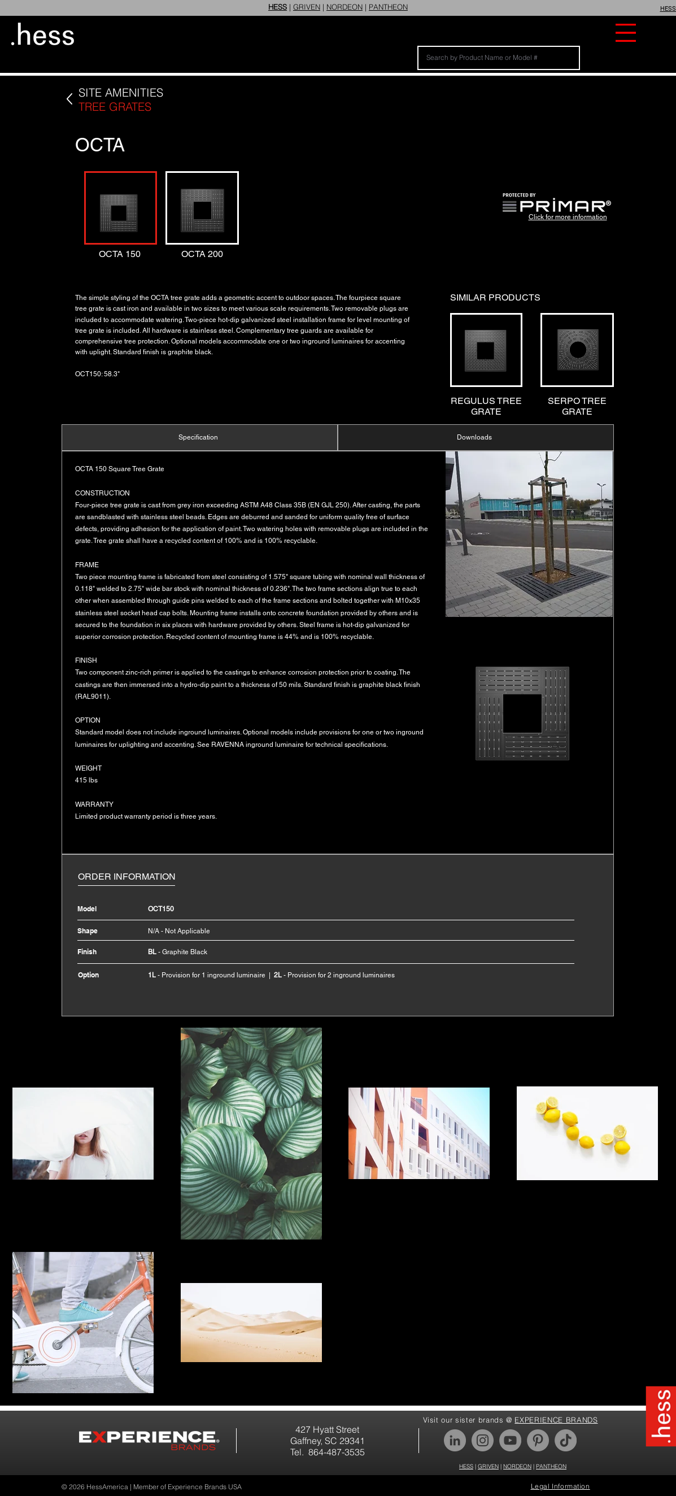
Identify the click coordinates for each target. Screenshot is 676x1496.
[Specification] (200, 437)
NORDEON (344, 6)
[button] (626, 33)
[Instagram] (483, 1440)
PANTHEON (388, 6)
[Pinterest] (538, 1440)
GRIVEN (306, 6)
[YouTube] (510, 1440)
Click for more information (568, 217)
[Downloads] (476, 437)
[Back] (68, 99)
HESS (466, 1466)
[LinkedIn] (455, 1440)
